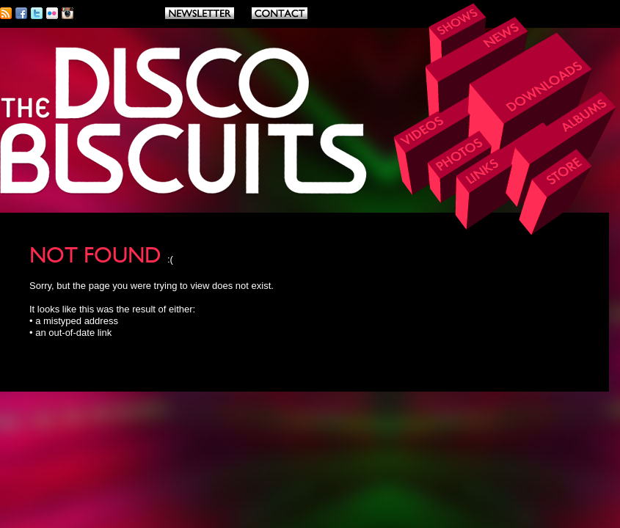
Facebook (21, 13)
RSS (6, 13)
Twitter (37, 13)
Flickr (52, 13)
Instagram (67, 13)
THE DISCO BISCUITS (184, 121)
